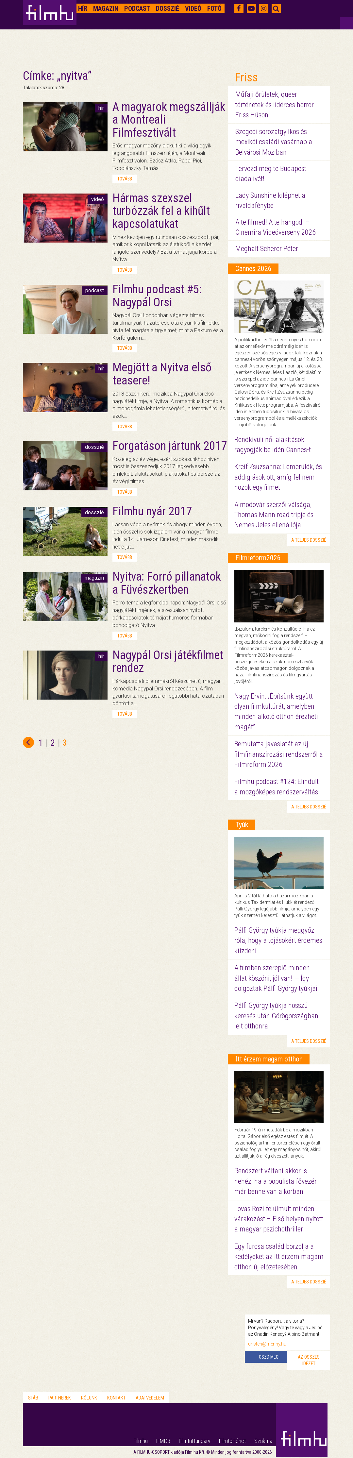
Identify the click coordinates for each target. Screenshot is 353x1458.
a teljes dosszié (308, 540)
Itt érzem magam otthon (269, 1059)
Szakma (263, 1440)
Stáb (33, 1398)
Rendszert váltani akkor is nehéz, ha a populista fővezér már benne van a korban (275, 1181)
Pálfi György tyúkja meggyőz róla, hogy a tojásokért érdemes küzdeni (278, 940)
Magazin (105, 8)
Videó (193, 8)
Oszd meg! (269, 1357)
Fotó (214, 8)
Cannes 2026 (253, 268)
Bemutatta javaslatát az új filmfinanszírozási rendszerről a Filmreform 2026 (278, 754)
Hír (82, 8)
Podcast (137, 8)
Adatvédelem (150, 1398)
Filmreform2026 (258, 558)
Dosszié (167, 8)
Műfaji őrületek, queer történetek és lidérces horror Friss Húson (274, 104)
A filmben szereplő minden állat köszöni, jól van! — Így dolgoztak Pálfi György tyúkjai (275, 978)
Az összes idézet (309, 1360)
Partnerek (59, 1398)
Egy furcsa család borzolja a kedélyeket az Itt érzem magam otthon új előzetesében (279, 1256)
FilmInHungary (194, 1440)
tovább (124, 178)
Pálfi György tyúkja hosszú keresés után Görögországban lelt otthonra (276, 1015)
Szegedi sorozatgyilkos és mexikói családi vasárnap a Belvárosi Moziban (273, 141)
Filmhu (141, 1440)
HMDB (163, 1440)
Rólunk (89, 1398)
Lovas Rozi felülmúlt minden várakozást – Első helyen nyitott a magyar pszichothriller (278, 1219)
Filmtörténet (232, 1440)
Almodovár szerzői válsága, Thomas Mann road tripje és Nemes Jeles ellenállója (273, 514)
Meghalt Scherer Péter (266, 249)
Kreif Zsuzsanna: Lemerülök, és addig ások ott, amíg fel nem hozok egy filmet (278, 477)
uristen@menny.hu (267, 1344)
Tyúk (241, 825)
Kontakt (116, 1398)
